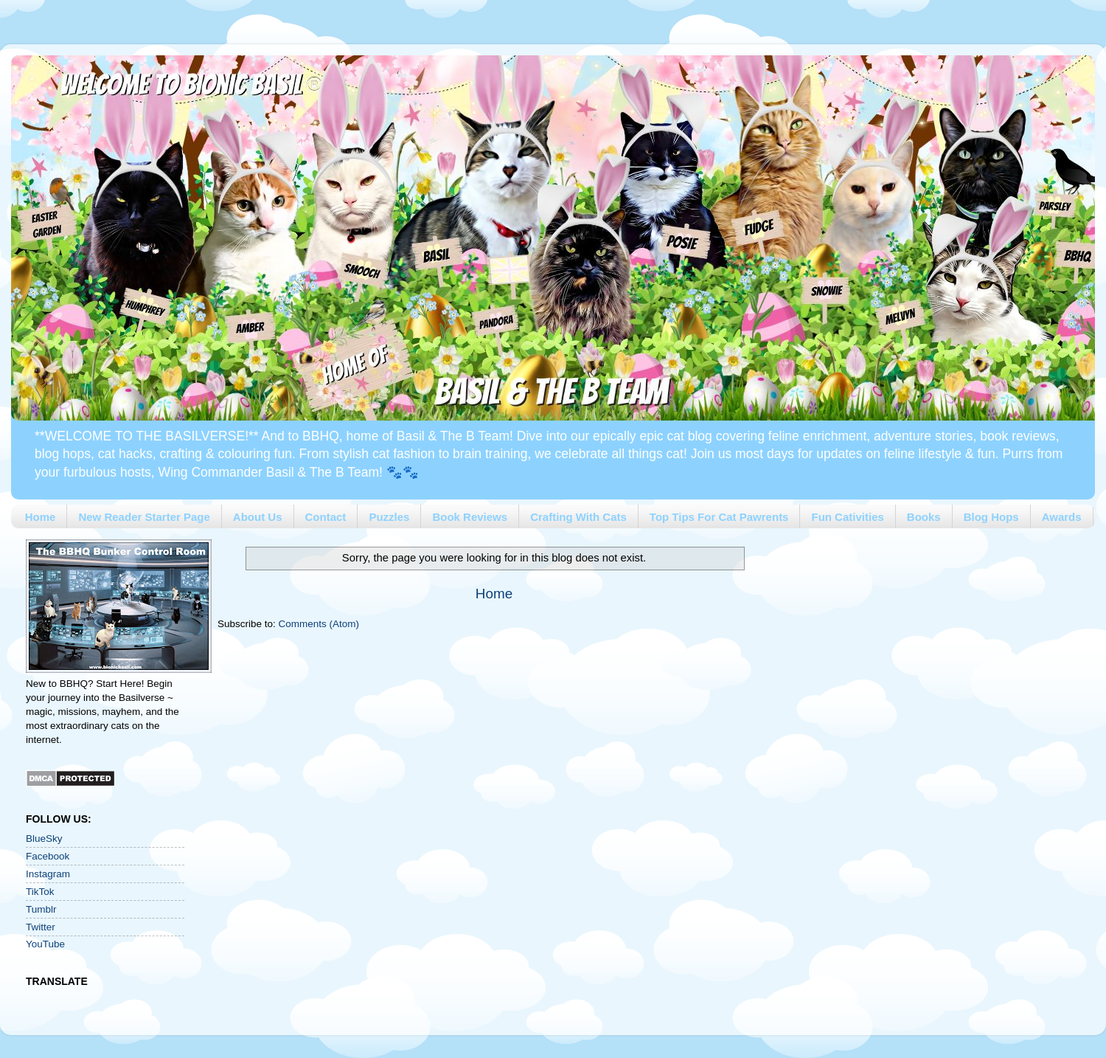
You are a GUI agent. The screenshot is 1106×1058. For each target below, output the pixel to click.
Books (924, 517)
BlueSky (44, 838)
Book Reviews (469, 517)
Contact (326, 517)
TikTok (40, 891)
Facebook (47, 856)
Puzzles (389, 517)
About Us (257, 517)
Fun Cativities (847, 517)
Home (40, 517)
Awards (1062, 517)
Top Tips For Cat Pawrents (719, 517)
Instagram (48, 873)
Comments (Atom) (319, 623)
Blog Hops (991, 517)
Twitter (40, 927)
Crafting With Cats (578, 517)
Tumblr (41, 909)
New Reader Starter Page (143, 517)
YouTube (45, 944)
